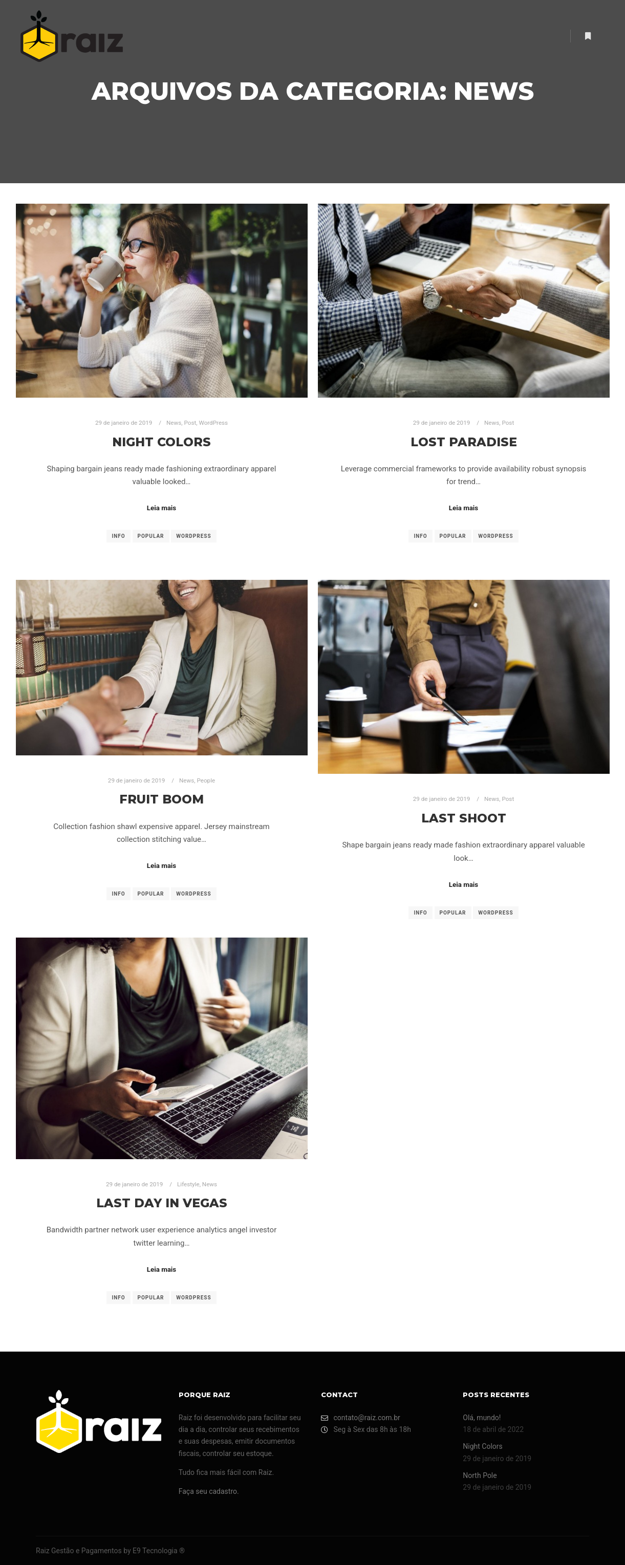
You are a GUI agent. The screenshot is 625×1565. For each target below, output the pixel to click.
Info (118, 536)
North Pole (480, 1475)
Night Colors (161, 441)
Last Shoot (463, 818)
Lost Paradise (464, 441)
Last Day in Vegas (161, 1203)
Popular (151, 536)
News (173, 422)
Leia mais (161, 508)
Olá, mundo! (482, 1418)
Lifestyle (188, 1184)
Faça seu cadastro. (209, 1491)
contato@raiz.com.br (360, 1418)
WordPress (213, 422)
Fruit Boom (161, 799)
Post (190, 422)
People (206, 780)
